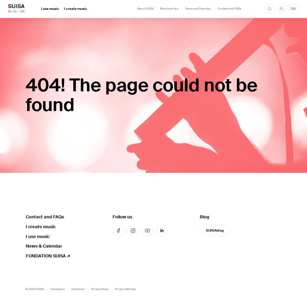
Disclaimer (78, 289)
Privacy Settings (125, 289)
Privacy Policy (100, 289)
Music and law (169, 9)
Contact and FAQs (229, 9)
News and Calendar (198, 9)
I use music (50, 9)
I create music (75, 9)
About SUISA (145, 9)
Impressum (58, 289)
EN (293, 9)
